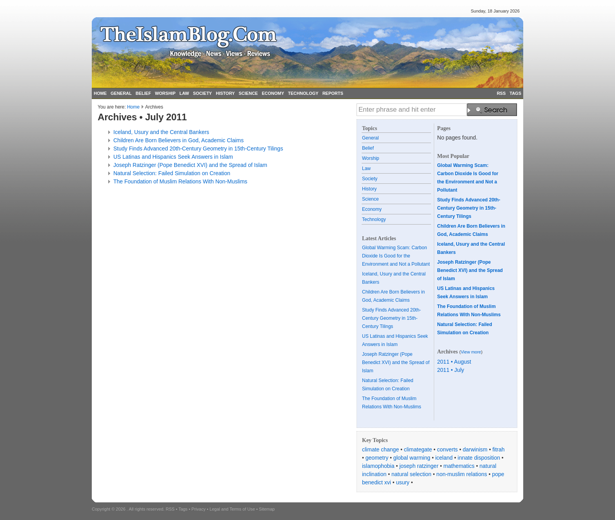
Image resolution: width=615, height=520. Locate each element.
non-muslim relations (462, 474)
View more (471, 352)
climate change (380, 449)
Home (133, 107)
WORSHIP (165, 93)
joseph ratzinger (419, 466)
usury (402, 482)
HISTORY (225, 93)
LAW (184, 93)
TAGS (515, 93)
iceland (444, 458)
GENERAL (121, 93)
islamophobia (378, 466)
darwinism (475, 449)
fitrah (498, 449)
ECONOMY (273, 93)
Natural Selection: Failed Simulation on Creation (171, 173)
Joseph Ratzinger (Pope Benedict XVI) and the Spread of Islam (190, 165)
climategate (418, 449)
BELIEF (143, 93)
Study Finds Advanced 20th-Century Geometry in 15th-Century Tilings (198, 148)
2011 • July (450, 370)
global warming (411, 458)
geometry (377, 458)
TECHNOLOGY (303, 93)
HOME (100, 93)
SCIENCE (248, 93)
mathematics (459, 466)
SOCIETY (202, 93)
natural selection (411, 474)
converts (447, 449)
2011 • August (454, 362)
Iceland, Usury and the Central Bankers (161, 132)
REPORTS (332, 93)
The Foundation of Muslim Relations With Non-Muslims (180, 181)
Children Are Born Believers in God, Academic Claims (178, 140)
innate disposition (479, 458)
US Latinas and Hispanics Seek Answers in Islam (173, 157)
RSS (501, 93)
